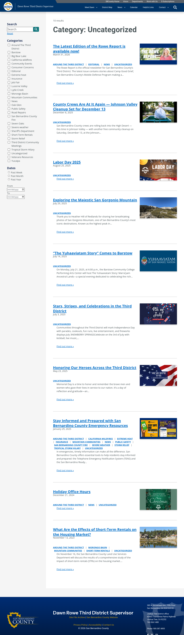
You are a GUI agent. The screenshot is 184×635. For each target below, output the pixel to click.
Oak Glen (16, 105)
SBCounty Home (112, 2)
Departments (137, 2)
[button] (36, 29)
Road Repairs (19, 112)
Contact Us (108, 623)
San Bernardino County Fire (24, 118)
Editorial (16, 71)
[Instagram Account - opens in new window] (156, 633)
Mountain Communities (24, 97)
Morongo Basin (20, 93)
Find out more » (65, 83)
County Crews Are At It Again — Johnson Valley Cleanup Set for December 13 (95, 107)
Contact (162, 7)
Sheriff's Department (23, 131)
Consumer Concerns (23, 67)
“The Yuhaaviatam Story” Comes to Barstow (92, 253)
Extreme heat (19, 74)
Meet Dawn (89, 7)
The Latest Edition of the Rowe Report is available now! (89, 49)
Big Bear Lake (19, 56)
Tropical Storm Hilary (23, 149)
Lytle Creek (18, 90)
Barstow (16, 52)
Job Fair (16, 82)
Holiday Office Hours (71, 491)
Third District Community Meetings (25, 144)
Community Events (22, 63)
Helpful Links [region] (148, 7)
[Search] (20, 29)
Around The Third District (21, 46)
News (120, 7)
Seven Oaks (18, 123)
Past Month (17, 176)
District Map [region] (107, 7)
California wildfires (22, 59)
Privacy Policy (80, 623)
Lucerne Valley (19, 86)
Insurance (17, 78)
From (16, 187)
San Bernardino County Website (102, 615)
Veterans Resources (22, 157)
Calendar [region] (134, 7)
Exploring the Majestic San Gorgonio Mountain (95, 199)
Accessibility (95, 623)
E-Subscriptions (167, 2)
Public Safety (18, 108)
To (16, 195)
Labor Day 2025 (67, 162)
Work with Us (152, 2)
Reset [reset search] (10, 33)
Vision (125, 2)
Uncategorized (19, 153)
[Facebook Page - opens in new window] (148, 633)
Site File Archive (77, 615)
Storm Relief (18, 138)
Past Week (16, 172)
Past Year (16, 179)
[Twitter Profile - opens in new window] (152, 633)
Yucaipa (16, 160)
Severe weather (20, 127)
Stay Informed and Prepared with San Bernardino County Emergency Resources (90, 423)
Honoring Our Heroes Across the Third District (94, 367)
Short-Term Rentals (22, 134)
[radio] (9, 172)
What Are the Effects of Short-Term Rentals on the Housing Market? (94, 532)
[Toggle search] (175, 7)
